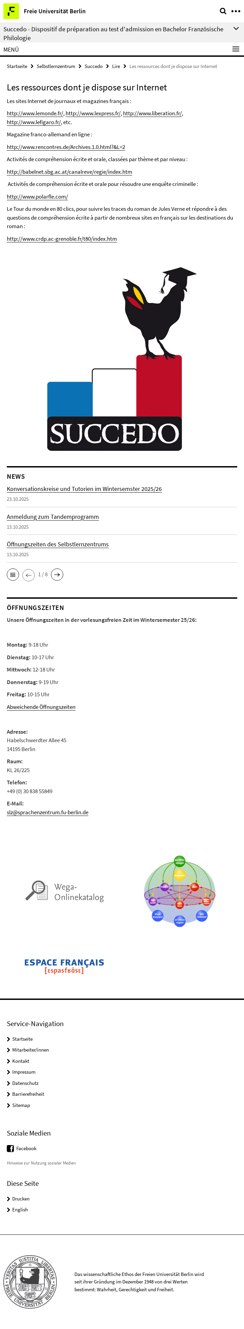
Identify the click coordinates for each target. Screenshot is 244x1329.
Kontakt (20, 1061)
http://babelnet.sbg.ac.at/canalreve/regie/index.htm (69, 171)
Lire (116, 66)
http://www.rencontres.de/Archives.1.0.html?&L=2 (66, 147)
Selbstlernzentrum (56, 66)
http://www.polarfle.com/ (37, 196)
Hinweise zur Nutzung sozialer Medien (41, 1163)
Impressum (23, 1072)
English (20, 1209)
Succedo (94, 66)
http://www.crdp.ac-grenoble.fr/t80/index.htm (62, 238)
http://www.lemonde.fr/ (35, 113)
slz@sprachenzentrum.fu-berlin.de (47, 812)
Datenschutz (25, 1083)
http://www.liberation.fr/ (152, 113)
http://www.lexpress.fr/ (93, 113)
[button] (13, 574)
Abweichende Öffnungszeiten (41, 707)
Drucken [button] (21, 1198)
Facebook (26, 1148)
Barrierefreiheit (28, 1094)
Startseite (17, 66)
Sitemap (21, 1105)
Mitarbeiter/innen (30, 1049)
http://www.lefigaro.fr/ (34, 122)
